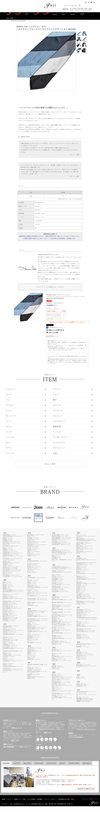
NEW (8, 14)
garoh (63, 14)
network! (72, 14)
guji (70, 8)
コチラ (80, 199)
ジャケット (77, 9)
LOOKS (35, 14)
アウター (72, 9)
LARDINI (74, 8)
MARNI (90, 8)
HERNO (86, 8)
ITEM (26, 14)
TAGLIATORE (80, 8)
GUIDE (82, 14)
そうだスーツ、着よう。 (87, 9)
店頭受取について (53, 336)
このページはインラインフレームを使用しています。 (50, 654)
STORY (45, 14)
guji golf (55, 14)
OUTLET (9, 18)
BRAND (17, 14)
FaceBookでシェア (54, 327)
